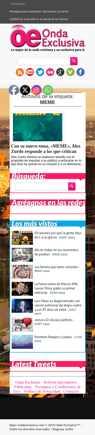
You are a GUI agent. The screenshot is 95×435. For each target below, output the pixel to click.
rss (19, 72)
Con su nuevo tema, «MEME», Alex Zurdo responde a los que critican (46, 149)
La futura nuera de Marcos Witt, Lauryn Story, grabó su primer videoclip (56, 288)
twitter (40, 72)
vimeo (70, 72)
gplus (60, 72)
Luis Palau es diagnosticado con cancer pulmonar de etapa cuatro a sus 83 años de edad (58, 305)
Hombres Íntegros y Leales (53, 337)
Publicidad (22, 387)
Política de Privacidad (42, 391)
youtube (30, 72)
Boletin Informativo (60, 382)
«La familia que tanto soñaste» (56, 267)
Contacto (71, 391)
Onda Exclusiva (27, 382)
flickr (50, 72)
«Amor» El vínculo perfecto (53, 320)
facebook (80, 72)
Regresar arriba (63, 429)
